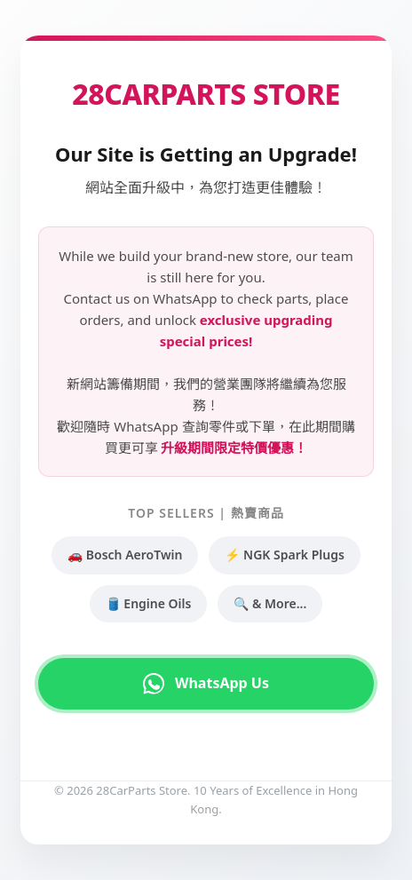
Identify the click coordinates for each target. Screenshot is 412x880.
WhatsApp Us (206, 683)
